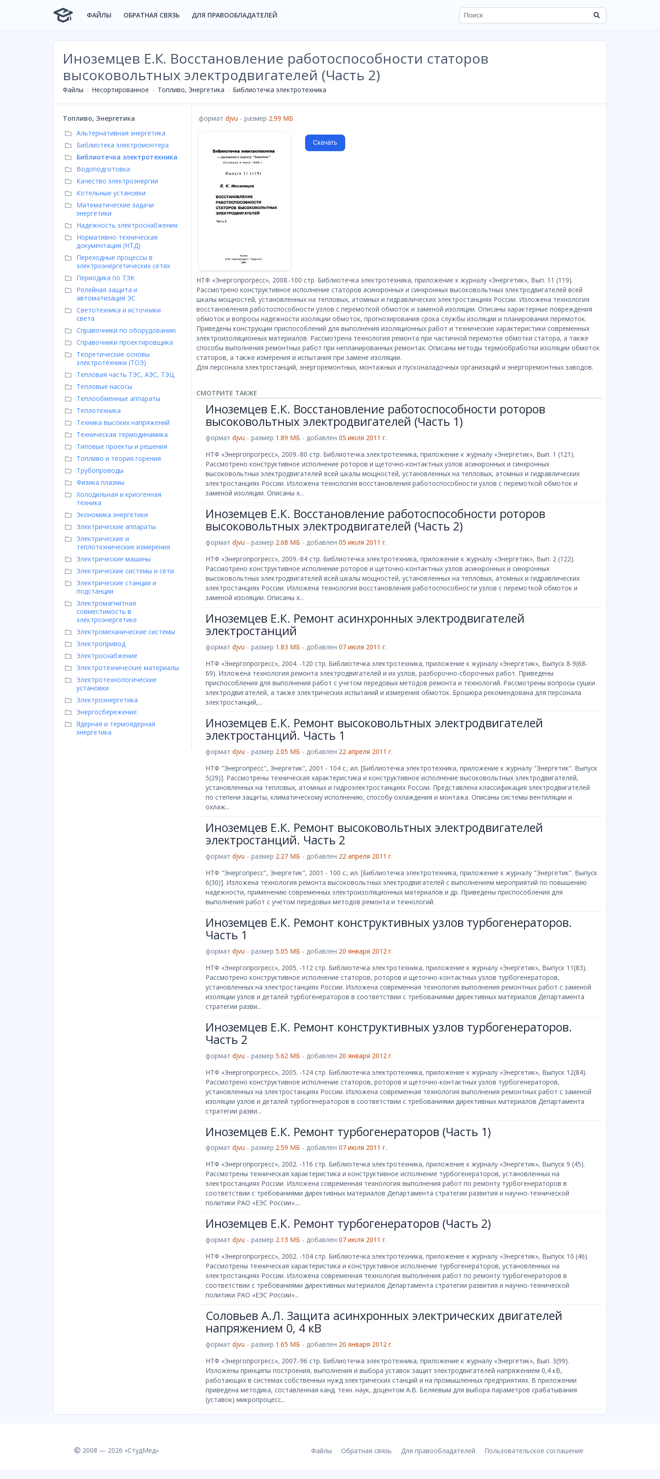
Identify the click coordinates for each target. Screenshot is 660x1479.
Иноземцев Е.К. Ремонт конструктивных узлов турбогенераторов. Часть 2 (389, 1033)
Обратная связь (152, 15)
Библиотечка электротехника (279, 89)
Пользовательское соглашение (533, 1450)
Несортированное (120, 89)
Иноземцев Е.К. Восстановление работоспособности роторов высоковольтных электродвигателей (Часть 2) (375, 520)
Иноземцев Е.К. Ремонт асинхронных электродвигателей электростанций (365, 624)
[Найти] (596, 15)
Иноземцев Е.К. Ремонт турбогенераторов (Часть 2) (348, 1223)
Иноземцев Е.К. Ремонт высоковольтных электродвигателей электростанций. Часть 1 (374, 729)
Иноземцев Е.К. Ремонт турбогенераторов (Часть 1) (348, 1131)
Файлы (99, 15)
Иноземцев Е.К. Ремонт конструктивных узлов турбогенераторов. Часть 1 (389, 928)
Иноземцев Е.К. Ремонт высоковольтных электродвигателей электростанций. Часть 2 (374, 833)
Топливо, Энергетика (191, 89)
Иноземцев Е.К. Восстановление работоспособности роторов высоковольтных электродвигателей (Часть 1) (375, 415)
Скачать (325, 142)
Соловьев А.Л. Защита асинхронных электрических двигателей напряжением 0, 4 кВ (384, 1322)
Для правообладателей (234, 15)
